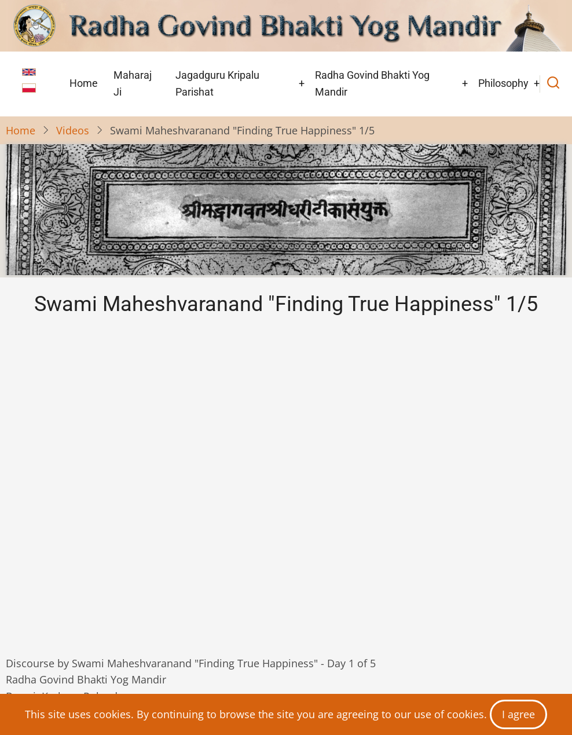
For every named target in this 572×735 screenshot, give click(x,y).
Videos (72, 130)
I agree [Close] (518, 714)
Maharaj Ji (132, 83)
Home (83, 83)
